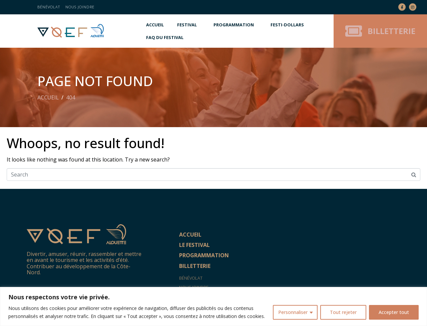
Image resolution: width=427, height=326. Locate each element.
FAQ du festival (164, 37)
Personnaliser (293, 312)
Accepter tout (394, 312)
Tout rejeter (343, 312)
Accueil (155, 25)
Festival (187, 25)
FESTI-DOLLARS (287, 25)
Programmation (234, 25)
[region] (213, 306)
